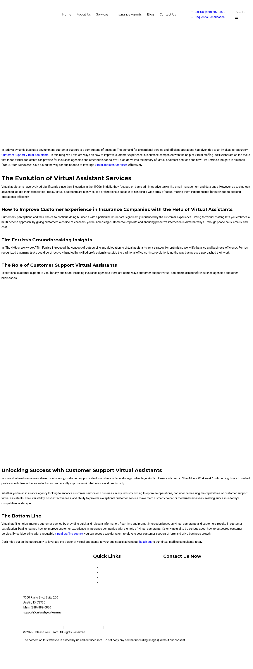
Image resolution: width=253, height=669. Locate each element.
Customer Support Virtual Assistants (25, 155)
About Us (84, 14)
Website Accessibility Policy (148, 627)
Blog (150, 14)
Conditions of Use (116, 627)
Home (66, 14)
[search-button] (236, 18)
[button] (103, 14)
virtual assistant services (111, 165)
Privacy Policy (32, 627)
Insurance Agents (129, 14)
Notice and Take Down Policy (83, 627)
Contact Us (168, 14)
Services (102, 14)
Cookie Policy (53, 627)
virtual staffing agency (69, 533)
